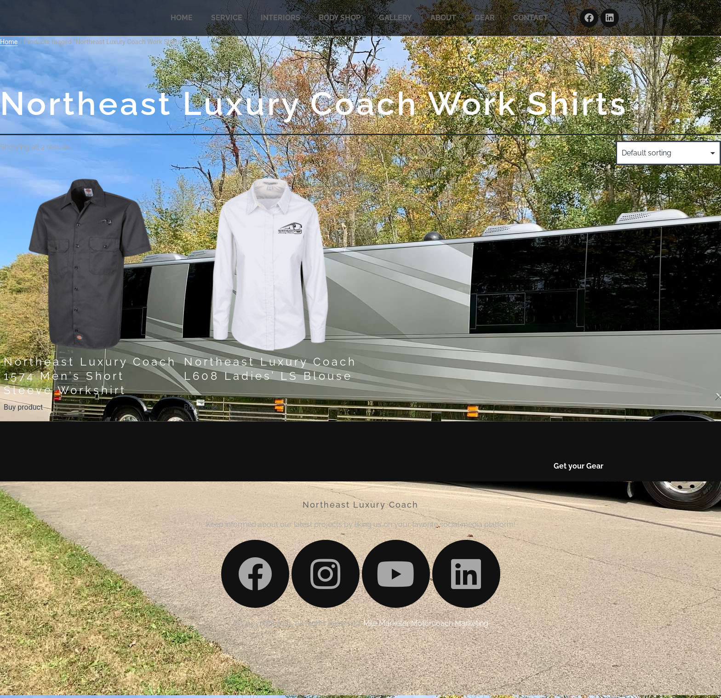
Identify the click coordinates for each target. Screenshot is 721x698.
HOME (182, 19)
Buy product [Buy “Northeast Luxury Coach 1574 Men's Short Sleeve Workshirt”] (23, 410)
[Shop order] (668, 156)
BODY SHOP (339, 19)
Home (8, 45)
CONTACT (530, 19)
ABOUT (443, 19)
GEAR (485, 19)
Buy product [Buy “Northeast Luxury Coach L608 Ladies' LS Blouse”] (203, 410)
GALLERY (395, 19)
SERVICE (226, 19)
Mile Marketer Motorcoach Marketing (425, 687)
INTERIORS (280, 19)
